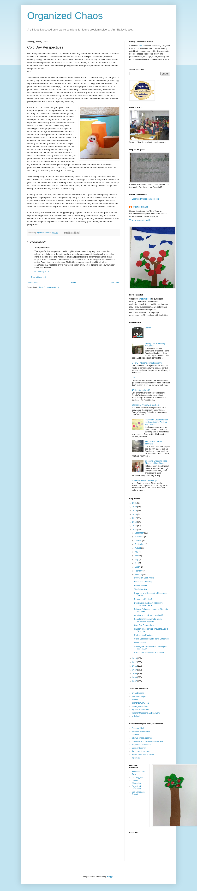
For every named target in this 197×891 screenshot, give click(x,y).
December (139, 533)
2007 (134, 681)
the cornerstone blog (140, 751)
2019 (134, 510)
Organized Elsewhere (136, 787)
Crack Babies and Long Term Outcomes (151, 639)
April (137, 563)
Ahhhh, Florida (140, 585)
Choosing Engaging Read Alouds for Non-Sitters (156, 462)
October (138, 540)
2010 (134, 670)
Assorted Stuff (138, 728)
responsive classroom (141, 745)
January (138, 574)
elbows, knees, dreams (142, 738)
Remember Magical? (143, 599)
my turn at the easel (140, 709)
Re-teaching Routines (143, 635)
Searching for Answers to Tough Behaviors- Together (147, 620)
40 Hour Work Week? (141, 390)
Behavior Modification (141, 731)
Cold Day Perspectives (144, 625)
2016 (134, 522)
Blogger (110, 876)
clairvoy (135, 700)
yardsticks (136, 758)
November (139, 536)
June (137, 555)
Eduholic (135, 735)
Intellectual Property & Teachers (145, 405)
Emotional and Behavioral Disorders (147, 741)
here (140, 46)
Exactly (148, 328)
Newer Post (33, 283)
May (137, 559)
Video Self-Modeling (142, 582)
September (140, 544)
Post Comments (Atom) (49, 287)
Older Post (114, 283)
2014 (134, 529)
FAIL (134, 378)
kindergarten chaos (140, 706)
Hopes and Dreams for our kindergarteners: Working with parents (156, 422)
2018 (134, 514)
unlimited (136, 716)
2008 (134, 677)
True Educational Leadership (144, 480)
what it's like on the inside (143, 754)
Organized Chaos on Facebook (145, 199)
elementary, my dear (140, 703)
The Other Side (140, 589)
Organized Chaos (65, 15)
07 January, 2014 (42, 271)
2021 (134, 503)
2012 (134, 662)
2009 (134, 673)
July (137, 552)
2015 (134, 526)
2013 (134, 658)
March (138, 567)
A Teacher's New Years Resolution (149, 652)
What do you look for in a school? (148, 615)
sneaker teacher (139, 748)
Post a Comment (38, 277)
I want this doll (140, 643)
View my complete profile (140, 220)
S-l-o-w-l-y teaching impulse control (147, 363)
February (139, 571)
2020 (134, 507)
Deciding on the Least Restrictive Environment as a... (148, 604)
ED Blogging (137, 777)
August (138, 548)
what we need (145, 299)
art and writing (138, 693)
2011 (134, 666)
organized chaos (140, 207)
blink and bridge (139, 696)
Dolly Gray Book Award (144, 578)
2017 (134, 518)
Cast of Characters (136, 782)
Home (73, 283)
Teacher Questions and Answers (146, 713)
